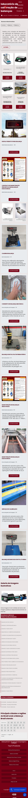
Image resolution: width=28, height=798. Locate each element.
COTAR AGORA (7, 78)
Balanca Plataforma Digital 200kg (10, 658)
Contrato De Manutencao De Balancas (12, 635)
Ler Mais (5, 47)
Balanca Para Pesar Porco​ (8, 671)
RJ (8, 722)
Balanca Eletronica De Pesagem (10, 25)
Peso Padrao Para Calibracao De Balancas (13, 661)
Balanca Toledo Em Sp (7, 628)
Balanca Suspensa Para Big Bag (10, 655)
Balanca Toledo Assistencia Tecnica (11, 648)
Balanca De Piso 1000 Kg (7, 622)
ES (14, 722)
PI (23, 728)
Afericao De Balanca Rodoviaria (10, 642)
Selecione (3, 722)
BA (8, 725)
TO (14, 730)
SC (24, 722)
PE (4, 725)
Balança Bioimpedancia (14, 750)
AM (20, 725)
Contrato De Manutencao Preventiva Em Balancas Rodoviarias (4, 25)
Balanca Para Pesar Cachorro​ (9, 668)
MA (11, 728)
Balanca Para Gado (14, 764)
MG (12, 722)
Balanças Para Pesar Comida (14, 757)
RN (2, 730)
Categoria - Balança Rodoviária (9, 704)
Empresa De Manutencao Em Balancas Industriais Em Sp (11, 687)
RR (8, 730)
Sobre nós (14, 774)
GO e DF (15, 725)
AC (2, 728)
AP (8, 728)
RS (1, 725)
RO (5, 730)
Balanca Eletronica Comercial (9, 675)
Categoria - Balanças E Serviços (9, 702)
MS (18, 728)
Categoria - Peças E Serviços (8, 707)
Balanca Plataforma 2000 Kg (9, 645)
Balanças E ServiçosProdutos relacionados (8, 616)
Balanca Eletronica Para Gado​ (9, 652)
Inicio (14, 770)
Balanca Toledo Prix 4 (7, 691)
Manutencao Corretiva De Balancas (11, 632)
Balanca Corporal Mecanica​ (9, 625)
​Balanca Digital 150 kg (14, 761)
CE (11, 725)
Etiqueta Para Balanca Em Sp (9, 665)
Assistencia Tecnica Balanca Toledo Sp (11, 683)
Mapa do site (14, 781)
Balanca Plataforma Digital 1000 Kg (17, 25)
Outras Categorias (7, 697)
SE (11, 730)
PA (23, 725)
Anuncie (20, 8)
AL (5, 728)
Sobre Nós (20, 5)
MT (14, 728)
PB (21, 728)
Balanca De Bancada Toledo (9, 638)
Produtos (20, 11)
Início (20, 2)
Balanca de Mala (14, 753)
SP (18, 722)
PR (21, 722)
